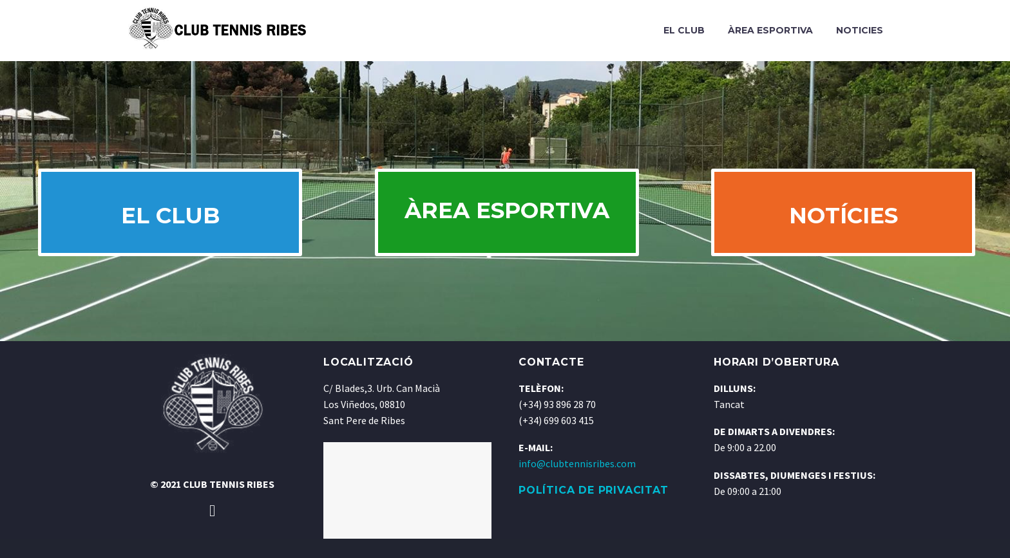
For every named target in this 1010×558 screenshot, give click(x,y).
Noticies (859, 30)
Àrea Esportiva (770, 30)
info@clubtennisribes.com (577, 483)
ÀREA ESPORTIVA (508, 225)
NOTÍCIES (842, 225)
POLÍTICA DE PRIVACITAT (594, 510)
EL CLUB (168, 225)
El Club (684, 30)
